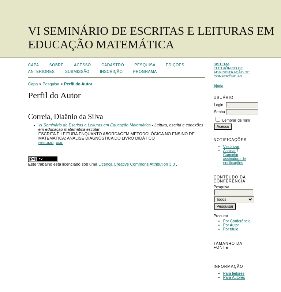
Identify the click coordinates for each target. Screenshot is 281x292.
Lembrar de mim (236, 120)
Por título (231, 229)
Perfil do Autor (78, 84)
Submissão (77, 72)
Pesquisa (145, 65)
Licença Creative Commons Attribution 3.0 (137, 164)
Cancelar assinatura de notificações (234, 159)
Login (218, 105)
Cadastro (112, 65)
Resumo (46, 143)
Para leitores (233, 273)
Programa (145, 72)
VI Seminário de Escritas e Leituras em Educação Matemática (94, 125)
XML (59, 143)
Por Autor (231, 225)
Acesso (82, 65)
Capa (33, 65)
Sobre (56, 65)
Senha (219, 112)
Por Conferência (237, 221)
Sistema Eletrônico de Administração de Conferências (232, 70)
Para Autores (234, 278)
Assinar (229, 151)
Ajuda (219, 86)
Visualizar (231, 147)
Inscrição (111, 72)
